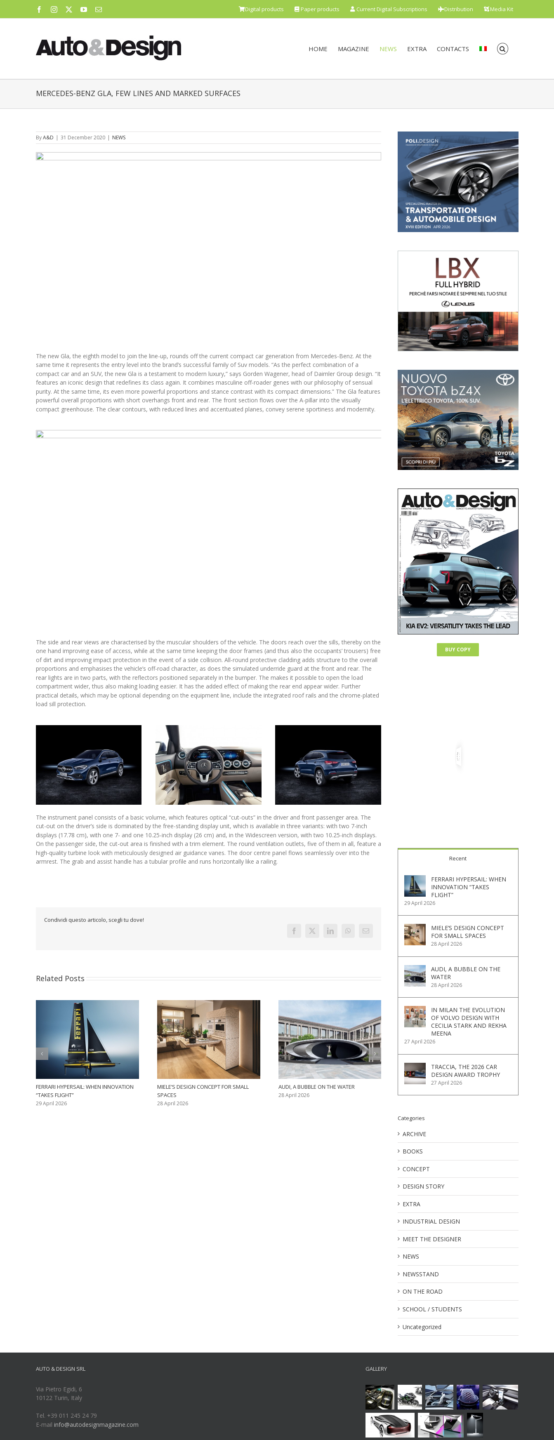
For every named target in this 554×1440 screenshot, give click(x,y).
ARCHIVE (414, 1134)
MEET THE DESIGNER (432, 1239)
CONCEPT (416, 1169)
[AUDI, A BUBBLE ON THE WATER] (415, 969)
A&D (48, 137)
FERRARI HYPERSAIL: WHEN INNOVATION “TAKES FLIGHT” (468, 887)
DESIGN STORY (423, 1186)
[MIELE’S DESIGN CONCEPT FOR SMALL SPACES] (415, 928)
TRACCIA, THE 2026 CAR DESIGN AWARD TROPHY (465, 1070)
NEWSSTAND (421, 1274)
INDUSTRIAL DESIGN (431, 1221)
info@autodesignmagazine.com (96, 1424)
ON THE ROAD (423, 1291)
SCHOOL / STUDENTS (432, 1309)
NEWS (118, 137)
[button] (502, 49)
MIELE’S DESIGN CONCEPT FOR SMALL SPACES (467, 932)
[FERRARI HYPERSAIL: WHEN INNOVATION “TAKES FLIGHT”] (415, 879)
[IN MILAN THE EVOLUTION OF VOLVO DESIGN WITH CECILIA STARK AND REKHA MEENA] (415, 1010)
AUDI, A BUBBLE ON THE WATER (316, 1087)
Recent (458, 858)
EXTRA (411, 1204)
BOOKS (413, 1151)
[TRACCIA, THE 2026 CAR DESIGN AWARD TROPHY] (415, 1067)
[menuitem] (483, 49)
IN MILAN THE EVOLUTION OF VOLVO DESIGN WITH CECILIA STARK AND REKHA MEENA (469, 1021)
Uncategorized (422, 1327)
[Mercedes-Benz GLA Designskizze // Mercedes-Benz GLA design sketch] (209, 252)
